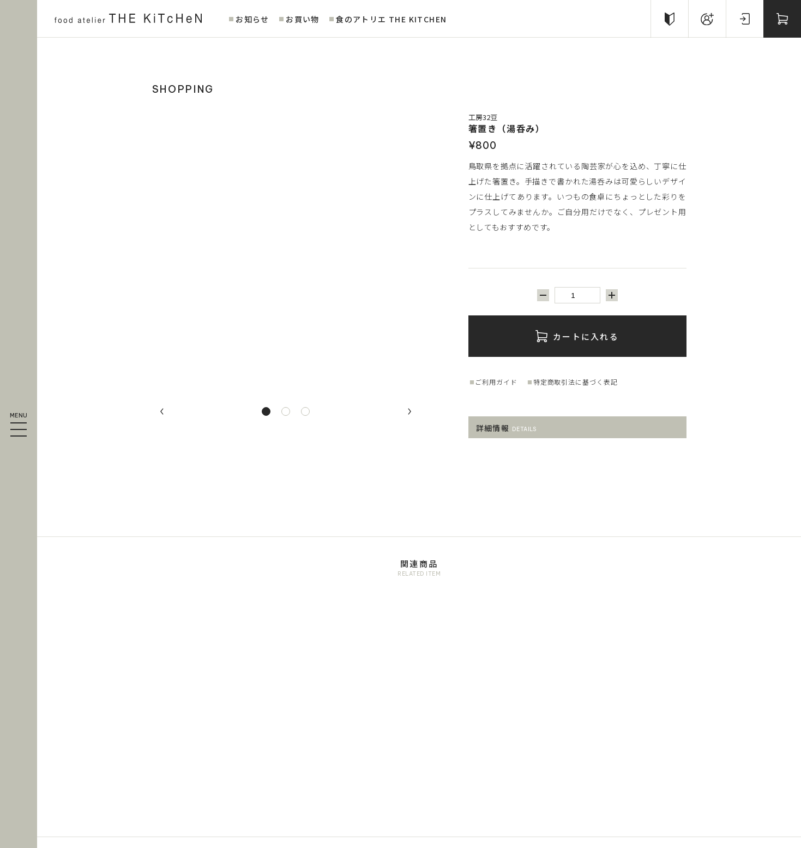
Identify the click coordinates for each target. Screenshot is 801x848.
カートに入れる (577, 336)
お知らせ (252, 19)
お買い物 (303, 19)
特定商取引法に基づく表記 (575, 381)
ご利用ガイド (496, 381)
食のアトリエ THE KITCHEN (391, 19)
